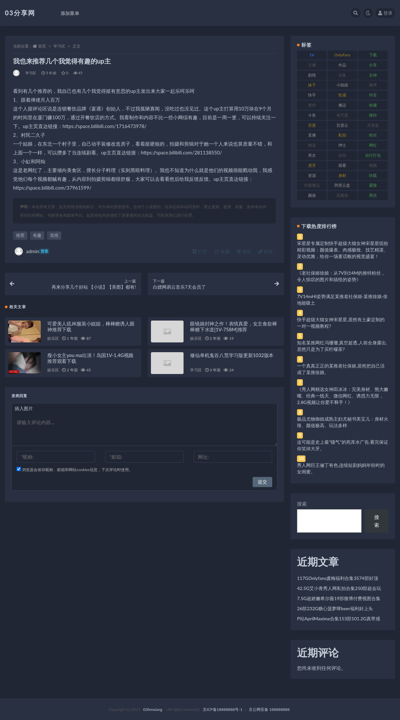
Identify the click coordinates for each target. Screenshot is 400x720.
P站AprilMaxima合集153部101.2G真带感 (338, 618)
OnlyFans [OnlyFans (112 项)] (342, 54)
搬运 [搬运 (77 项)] (342, 105)
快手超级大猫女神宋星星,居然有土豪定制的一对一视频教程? (341, 323)
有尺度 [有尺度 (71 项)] (342, 115)
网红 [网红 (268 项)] (373, 145)
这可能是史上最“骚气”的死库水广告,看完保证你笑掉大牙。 (342, 445)
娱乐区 (53, 338)
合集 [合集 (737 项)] (342, 75)
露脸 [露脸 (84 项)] (373, 185)
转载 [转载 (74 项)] (373, 175)
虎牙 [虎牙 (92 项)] (312, 165)
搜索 (302, 504)
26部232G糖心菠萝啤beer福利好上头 (335, 608)
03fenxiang (152, 709)
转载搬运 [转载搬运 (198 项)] (312, 185)
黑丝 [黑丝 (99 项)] (373, 195)
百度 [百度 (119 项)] (312, 125)
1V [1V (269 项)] (311, 54)
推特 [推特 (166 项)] (312, 105)
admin (32, 251)
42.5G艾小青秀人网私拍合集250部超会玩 (339, 588)
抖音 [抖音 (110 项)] (373, 95)
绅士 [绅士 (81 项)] (342, 145)
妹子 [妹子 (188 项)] (312, 84)
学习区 (59, 46)
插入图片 (24, 408)
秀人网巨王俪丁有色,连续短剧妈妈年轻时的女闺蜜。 (341, 468)
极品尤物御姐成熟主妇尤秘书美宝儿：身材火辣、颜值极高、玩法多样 (342, 422)
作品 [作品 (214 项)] (342, 65)
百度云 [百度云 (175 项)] (342, 125)
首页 (42, 46)
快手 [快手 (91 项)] (312, 95)
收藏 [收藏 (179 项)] (373, 105)
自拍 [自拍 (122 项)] (342, 155)
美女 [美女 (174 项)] (312, 155)
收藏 (222, 251)
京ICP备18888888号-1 (223, 709)
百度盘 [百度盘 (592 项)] (373, 125)
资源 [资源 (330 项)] (312, 175)
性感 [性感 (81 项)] (342, 95)
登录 (385, 13)
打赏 (200, 251)
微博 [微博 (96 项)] (373, 84)
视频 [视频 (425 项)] (373, 165)
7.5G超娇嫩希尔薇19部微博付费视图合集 (338, 598)
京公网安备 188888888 (269, 709)
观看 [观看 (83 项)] (342, 165)
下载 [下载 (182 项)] (373, 54)
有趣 (37, 235)
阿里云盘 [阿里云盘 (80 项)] (342, 185)
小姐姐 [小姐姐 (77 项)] (342, 84)
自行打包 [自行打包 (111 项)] (373, 155)
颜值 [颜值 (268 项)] (312, 195)
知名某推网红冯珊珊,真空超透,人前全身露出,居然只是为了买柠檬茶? (342, 346)
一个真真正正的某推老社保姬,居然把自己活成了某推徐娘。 (341, 369)
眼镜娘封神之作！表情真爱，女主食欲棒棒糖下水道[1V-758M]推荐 (233, 327)
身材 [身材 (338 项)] (342, 175)
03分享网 (20, 13)
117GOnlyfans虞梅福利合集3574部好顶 (337, 578)
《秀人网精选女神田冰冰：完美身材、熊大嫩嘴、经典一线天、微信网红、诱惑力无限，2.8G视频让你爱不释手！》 (342, 395)
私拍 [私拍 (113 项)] (342, 135)
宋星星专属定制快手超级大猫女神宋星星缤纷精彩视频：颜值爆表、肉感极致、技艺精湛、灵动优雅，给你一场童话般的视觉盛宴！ (342, 249)
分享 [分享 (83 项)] (373, 65)
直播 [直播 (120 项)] (312, 135)
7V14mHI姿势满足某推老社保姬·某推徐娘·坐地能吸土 (342, 300)
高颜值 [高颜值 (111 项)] (342, 195)
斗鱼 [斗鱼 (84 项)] (312, 115)
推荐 (20, 235)
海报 (244, 251)
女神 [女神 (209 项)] (373, 75)
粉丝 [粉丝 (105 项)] (373, 135)
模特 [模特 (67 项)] (373, 115)
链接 (265, 251)
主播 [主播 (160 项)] (312, 65)
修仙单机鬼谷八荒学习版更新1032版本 (232, 355)
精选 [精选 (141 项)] (312, 145)
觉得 (54, 235)
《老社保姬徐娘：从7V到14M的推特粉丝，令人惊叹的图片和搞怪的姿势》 (341, 276)
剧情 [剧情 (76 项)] (312, 75)
